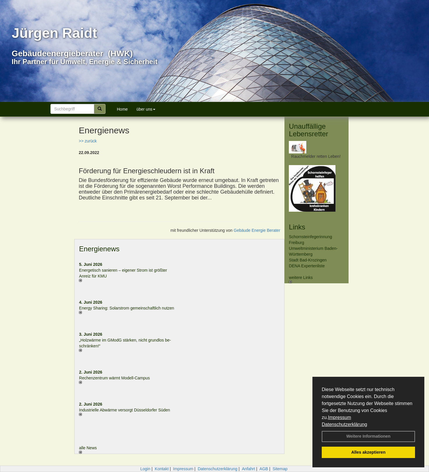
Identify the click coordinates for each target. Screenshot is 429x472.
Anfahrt (248, 468)
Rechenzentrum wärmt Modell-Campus (114, 378)
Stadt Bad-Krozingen (307, 260)
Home (122, 109)
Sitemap (279, 468)
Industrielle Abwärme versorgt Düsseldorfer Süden (124, 410)
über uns (145, 109)
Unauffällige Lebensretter (308, 130)
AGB (263, 468)
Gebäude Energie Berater (257, 230)
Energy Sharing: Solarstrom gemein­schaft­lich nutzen (126, 308)
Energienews (99, 249)
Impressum (339, 417)
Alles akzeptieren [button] (368, 452)
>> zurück (87, 141)
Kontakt (161, 468)
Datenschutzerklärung (344, 424)
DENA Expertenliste (307, 266)
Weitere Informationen (368, 436)
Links (297, 227)
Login (145, 468)
